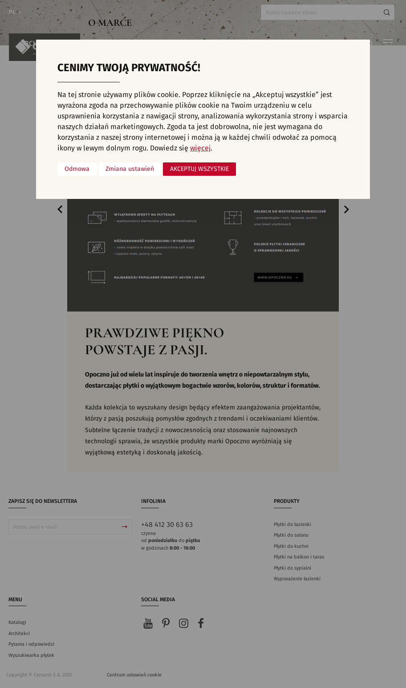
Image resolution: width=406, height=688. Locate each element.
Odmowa (77, 169)
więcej (200, 148)
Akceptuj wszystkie (199, 169)
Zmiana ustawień (130, 169)
